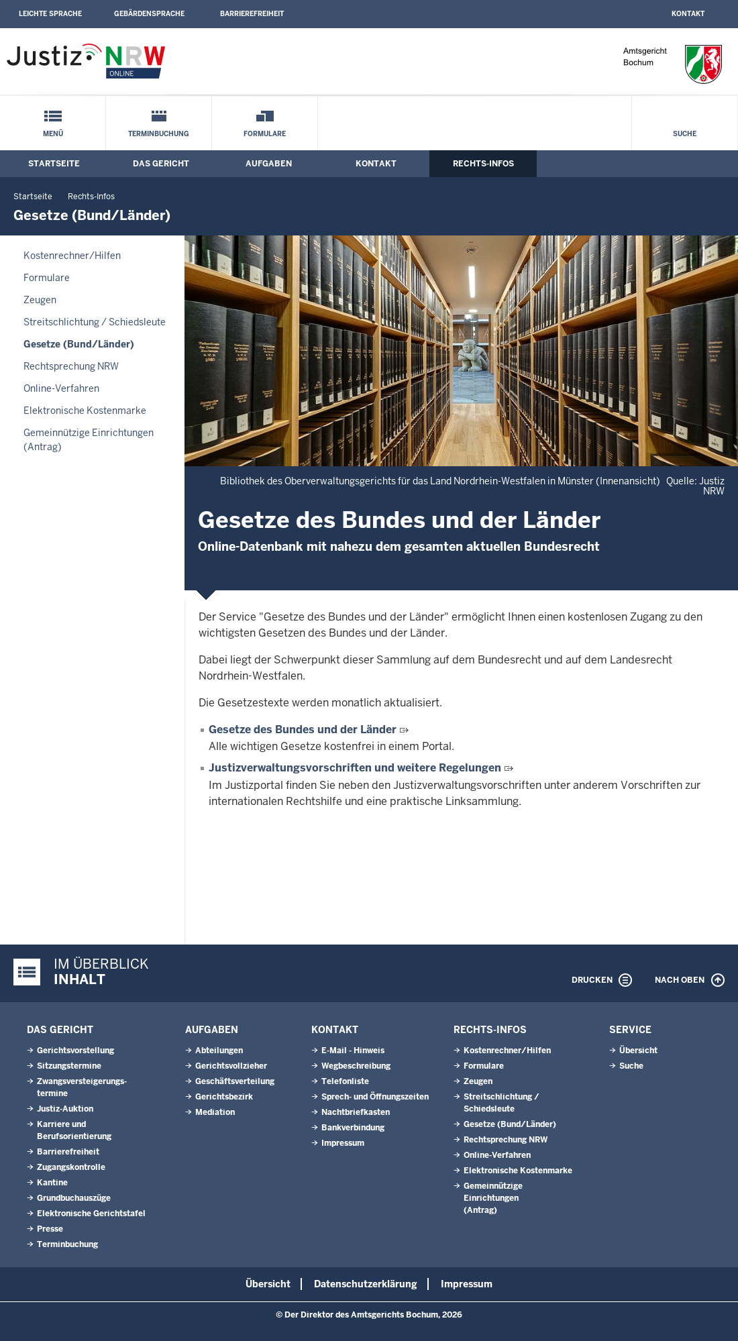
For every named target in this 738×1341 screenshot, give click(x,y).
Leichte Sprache (50, 13)
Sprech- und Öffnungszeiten (375, 1096)
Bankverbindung (352, 1127)
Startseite (54, 163)
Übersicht (638, 1050)
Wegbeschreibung (355, 1066)
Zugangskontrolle (71, 1167)
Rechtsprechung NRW (71, 366)
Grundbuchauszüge (74, 1198)
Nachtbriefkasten (355, 1112)
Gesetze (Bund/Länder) (78, 344)
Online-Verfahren (61, 388)
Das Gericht (161, 163)
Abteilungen (219, 1050)
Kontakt (688, 13)
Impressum (342, 1143)
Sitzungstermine (69, 1066)
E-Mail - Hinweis (352, 1050)
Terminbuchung (158, 133)
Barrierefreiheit (252, 13)
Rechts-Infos (483, 163)
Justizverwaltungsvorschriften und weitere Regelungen (355, 768)
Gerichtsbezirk (224, 1096)
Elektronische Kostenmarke (84, 411)
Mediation (215, 1112)
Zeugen (39, 300)
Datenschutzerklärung (365, 1284)
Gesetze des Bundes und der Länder (303, 729)
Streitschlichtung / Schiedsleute (94, 322)
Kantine (52, 1182)
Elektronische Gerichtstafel (91, 1213)
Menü (53, 133)
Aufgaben (269, 163)
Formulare (265, 133)
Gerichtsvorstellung (75, 1050)
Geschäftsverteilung (234, 1081)
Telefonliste (345, 1081)
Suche (684, 133)
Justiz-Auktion (65, 1109)
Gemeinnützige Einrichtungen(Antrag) (88, 440)
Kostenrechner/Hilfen (72, 256)
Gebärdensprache (149, 13)
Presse (50, 1229)
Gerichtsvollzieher (231, 1066)
